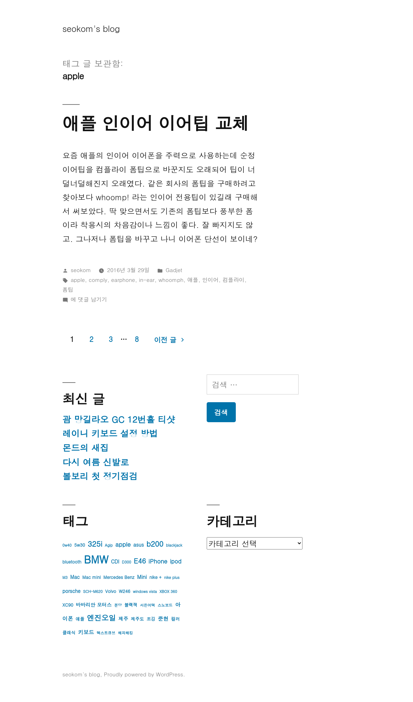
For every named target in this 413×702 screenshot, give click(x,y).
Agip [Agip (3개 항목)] (109, 545)
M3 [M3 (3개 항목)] (65, 577)
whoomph (171, 279)
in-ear (147, 279)
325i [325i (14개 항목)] (95, 543)
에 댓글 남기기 (89, 299)
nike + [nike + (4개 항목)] (155, 577)
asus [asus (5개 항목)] (138, 544)
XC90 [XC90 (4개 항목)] (67, 605)
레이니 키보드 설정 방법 (110, 433)
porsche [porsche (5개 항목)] (71, 590)
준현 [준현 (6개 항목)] (163, 618)
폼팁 (67, 289)
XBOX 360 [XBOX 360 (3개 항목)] (168, 591)
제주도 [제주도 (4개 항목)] (137, 619)
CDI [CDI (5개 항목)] (115, 561)
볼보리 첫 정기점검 (100, 476)
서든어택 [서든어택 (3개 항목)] (147, 605)
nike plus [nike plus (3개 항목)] (172, 577)
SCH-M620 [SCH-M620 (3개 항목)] (93, 591)
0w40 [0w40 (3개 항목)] (67, 545)
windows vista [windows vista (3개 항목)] (145, 591)
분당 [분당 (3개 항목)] (117, 605)
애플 (192, 279)
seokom (81, 270)
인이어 (210, 279)
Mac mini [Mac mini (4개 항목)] (91, 577)
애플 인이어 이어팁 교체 (155, 122)
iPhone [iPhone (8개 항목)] (157, 561)
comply (98, 279)
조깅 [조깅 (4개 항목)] (151, 619)
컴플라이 (233, 279)
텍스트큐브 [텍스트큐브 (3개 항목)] (105, 632)
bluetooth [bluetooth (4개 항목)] (71, 562)
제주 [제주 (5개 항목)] (123, 618)
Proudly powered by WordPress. (144, 674)
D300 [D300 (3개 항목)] (126, 562)
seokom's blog (91, 28)
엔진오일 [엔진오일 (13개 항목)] (101, 618)
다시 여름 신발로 (95, 462)
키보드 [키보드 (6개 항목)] (86, 632)
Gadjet (174, 270)
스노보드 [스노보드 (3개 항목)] (165, 605)
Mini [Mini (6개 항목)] (142, 576)
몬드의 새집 (85, 447)
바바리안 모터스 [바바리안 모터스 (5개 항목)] (94, 604)
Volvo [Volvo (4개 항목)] (110, 591)
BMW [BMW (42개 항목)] (96, 559)
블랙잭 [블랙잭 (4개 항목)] (130, 605)
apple (78, 279)
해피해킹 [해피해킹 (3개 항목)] (125, 632)
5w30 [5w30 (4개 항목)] (79, 545)
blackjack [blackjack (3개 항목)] (174, 545)
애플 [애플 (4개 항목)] (79, 619)
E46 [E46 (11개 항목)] (140, 560)
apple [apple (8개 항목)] (123, 544)
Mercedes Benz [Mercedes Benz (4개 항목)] (118, 577)
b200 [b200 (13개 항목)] (154, 544)
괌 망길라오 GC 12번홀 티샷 (118, 419)
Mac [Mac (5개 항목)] (75, 576)
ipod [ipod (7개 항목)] (175, 561)
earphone (123, 279)
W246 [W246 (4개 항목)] (124, 591)
